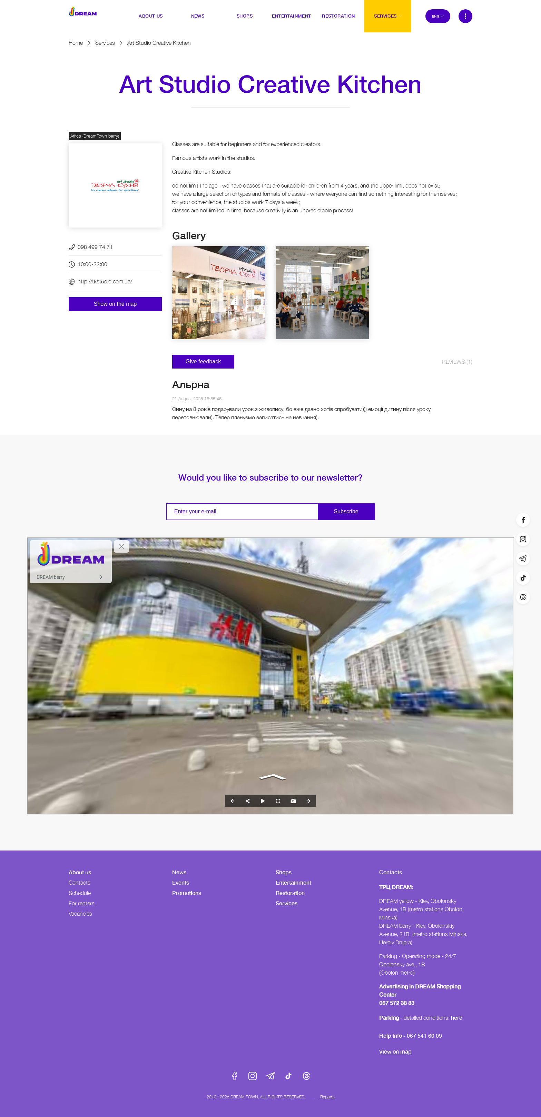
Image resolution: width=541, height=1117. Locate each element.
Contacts (79, 882)
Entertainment (293, 882)
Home (76, 43)
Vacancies (80, 913)
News (179, 872)
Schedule (80, 893)
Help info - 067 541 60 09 (410, 1035)
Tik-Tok (288, 1076)
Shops (284, 872)
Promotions (186, 892)
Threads (306, 1076)
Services (105, 43)
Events (180, 882)
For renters (82, 903)
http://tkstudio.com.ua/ (105, 281)
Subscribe (346, 511)
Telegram (270, 1076)
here (456, 1017)
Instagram (252, 1076)
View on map (395, 1051)
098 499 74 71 (95, 247)
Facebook (234, 1076)
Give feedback (203, 361)
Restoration (290, 892)
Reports (327, 1096)
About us (80, 872)
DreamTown (83, 11)
